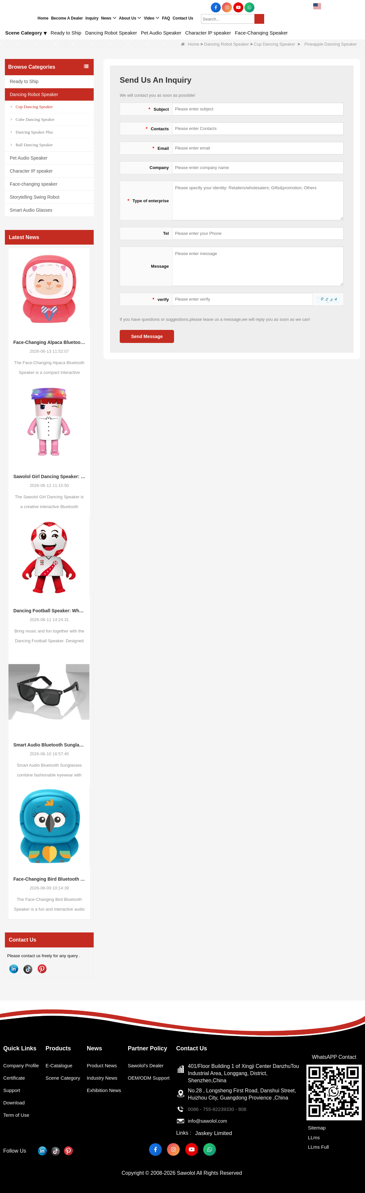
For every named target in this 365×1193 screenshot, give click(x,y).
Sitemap (316, 1127)
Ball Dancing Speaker (32, 144)
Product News (104, 1065)
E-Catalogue (60, 1065)
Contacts (157, 128)
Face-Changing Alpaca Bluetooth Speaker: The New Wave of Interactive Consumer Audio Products (49, 342)
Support (12, 1098)
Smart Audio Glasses (31, 210)
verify (161, 299)
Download (14, 1111)
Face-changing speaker (33, 184)
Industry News (104, 1078)
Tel (166, 233)
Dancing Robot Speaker (226, 44)
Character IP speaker (31, 171)
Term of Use (17, 1123)
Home (190, 44)
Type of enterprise (148, 200)
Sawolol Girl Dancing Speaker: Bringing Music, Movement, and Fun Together (49, 476)
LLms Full (317, 1144)
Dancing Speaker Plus (32, 132)
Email (161, 148)
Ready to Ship (24, 81)
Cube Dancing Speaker (33, 119)
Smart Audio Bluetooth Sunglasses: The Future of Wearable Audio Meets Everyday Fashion (49, 744)
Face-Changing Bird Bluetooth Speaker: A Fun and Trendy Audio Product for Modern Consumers (49, 879)
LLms (312, 1136)
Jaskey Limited (214, 1133)
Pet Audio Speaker (28, 158)
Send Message (147, 336)
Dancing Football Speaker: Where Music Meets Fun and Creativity (49, 610)
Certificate (15, 1086)
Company (159, 167)
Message (160, 266)
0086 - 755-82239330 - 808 (221, 1109)
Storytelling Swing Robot (35, 197)
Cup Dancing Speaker (274, 44)
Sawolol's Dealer (148, 1065)
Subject (159, 109)
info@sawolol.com (211, 1121)
